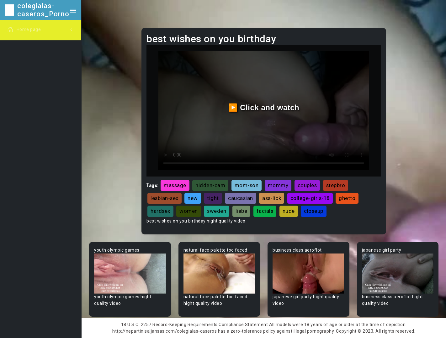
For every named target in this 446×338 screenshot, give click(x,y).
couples (307, 185)
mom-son (247, 185)
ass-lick (271, 198)
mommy (278, 185)
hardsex (160, 211)
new (193, 198)
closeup (313, 211)
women (188, 211)
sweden (216, 211)
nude (289, 211)
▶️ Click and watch (264, 107)
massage (175, 185)
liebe (241, 211)
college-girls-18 (310, 198)
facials (265, 211)
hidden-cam (210, 185)
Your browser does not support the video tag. (130, 273)
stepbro (335, 185)
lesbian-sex (164, 198)
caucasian (240, 198)
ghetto (347, 198)
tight (213, 198)
